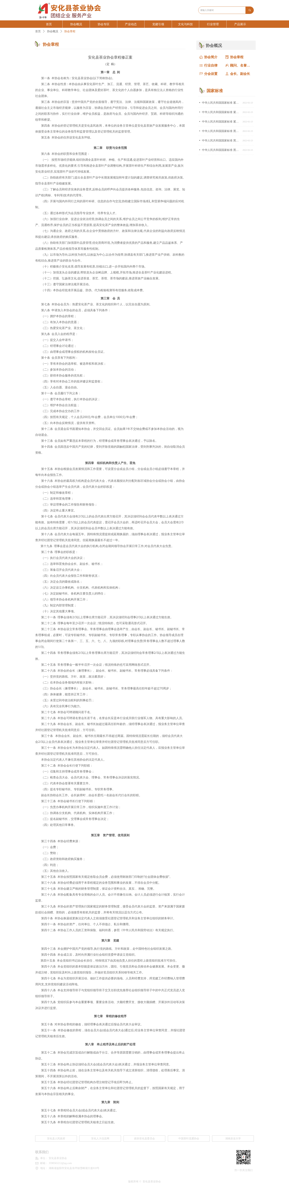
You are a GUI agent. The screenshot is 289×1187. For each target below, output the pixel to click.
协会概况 (52, 31)
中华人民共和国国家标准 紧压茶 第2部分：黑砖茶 (221, 112)
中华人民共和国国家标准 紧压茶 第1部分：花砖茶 (221, 121)
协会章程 (69, 31)
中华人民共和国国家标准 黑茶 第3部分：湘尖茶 (221, 131)
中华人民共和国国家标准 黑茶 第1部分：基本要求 (221, 149)
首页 (38, 31)
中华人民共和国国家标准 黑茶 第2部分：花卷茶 (221, 140)
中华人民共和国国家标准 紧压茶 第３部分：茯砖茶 (221, 102)
